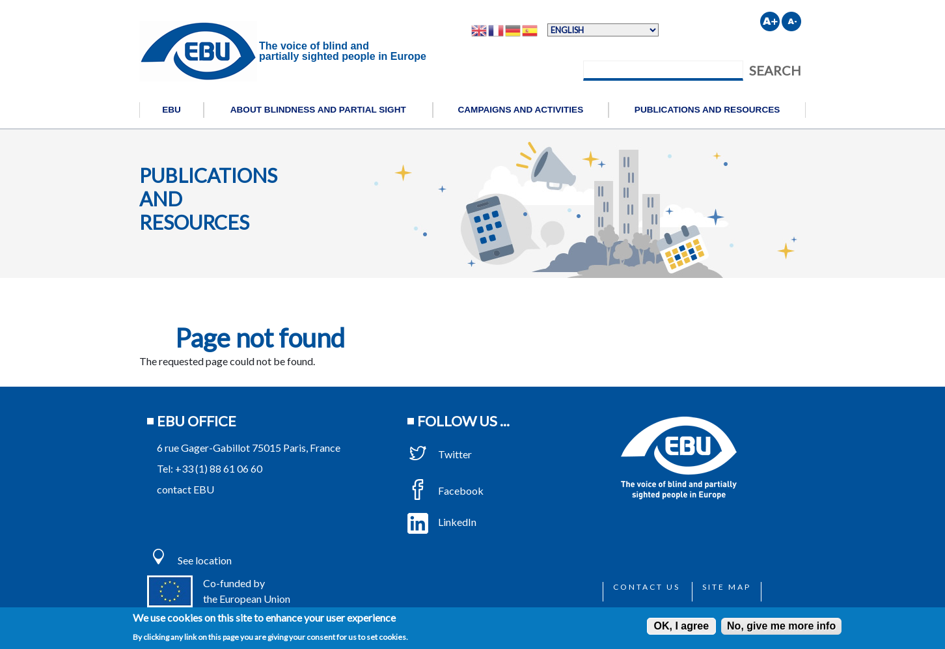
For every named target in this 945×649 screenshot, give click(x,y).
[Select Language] (603, 29)
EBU (171, 110)
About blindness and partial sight (318, 110)
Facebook (445, 490)
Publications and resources (707, 110)
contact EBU (185, 489)
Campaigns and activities (520, 110)
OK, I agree (681, 625)
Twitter (439, 454)
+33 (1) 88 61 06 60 (218, 468)
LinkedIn (441, 522)
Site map (726, 587)
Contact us (646, 587)
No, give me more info (781, 625)
